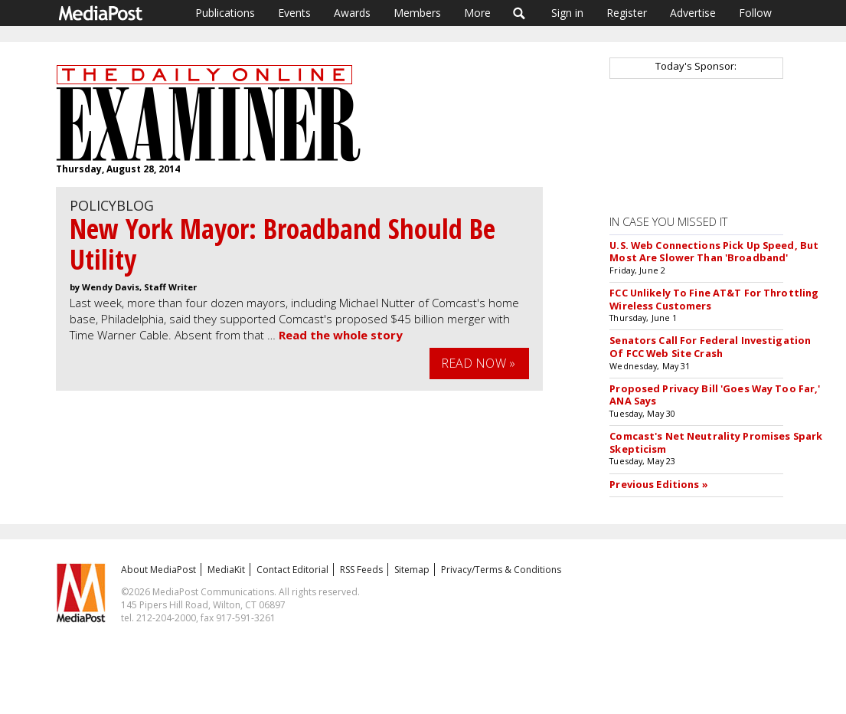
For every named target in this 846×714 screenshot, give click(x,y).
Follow (755, 12)
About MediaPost (158, 569)
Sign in (567, 12)
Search (519, 13)
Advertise (693, 12)
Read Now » (478, 363)
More (477, 12)
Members (417, 12)
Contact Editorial (292, 569)
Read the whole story (341, 334)
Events (294, 12)
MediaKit (226, 569)
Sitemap (412, 569)
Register (626, 12)
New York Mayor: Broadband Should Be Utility (282, 244)
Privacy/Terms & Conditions (501, 569)
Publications (225, 12)
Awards (352, 12)
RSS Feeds (361, 569)
